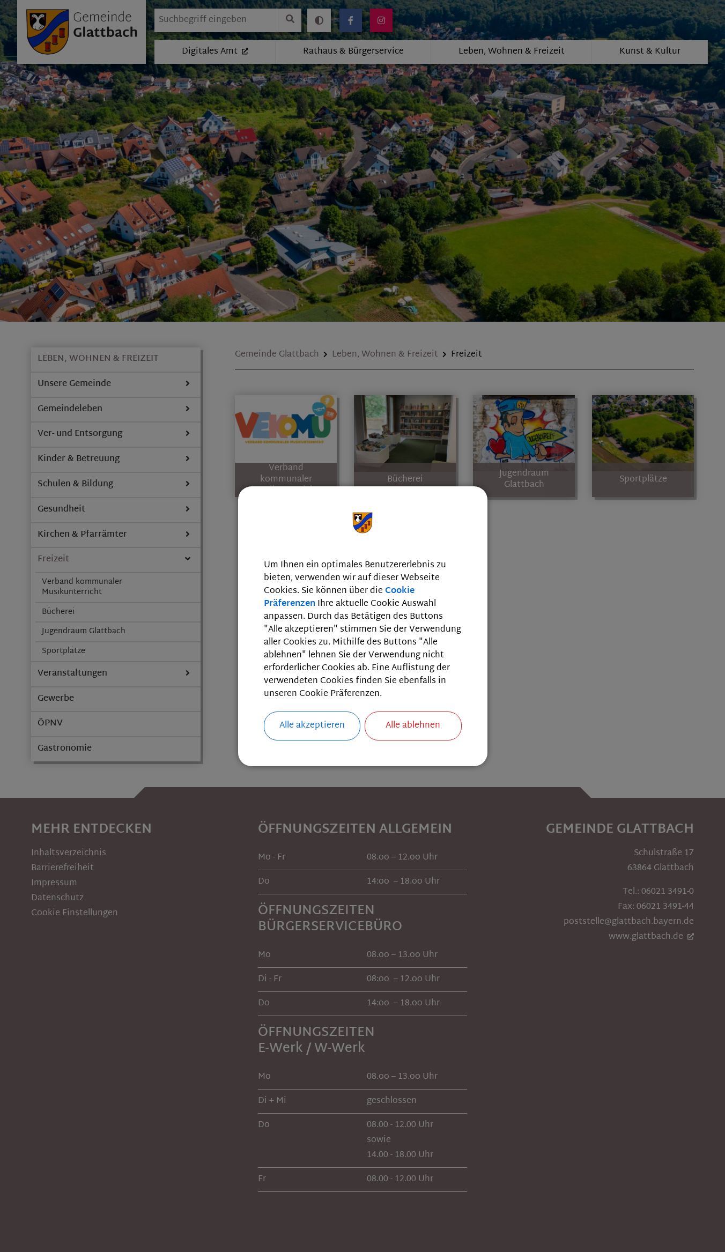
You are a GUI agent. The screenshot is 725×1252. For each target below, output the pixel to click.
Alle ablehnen (413, 726)
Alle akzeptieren (312, 726)
